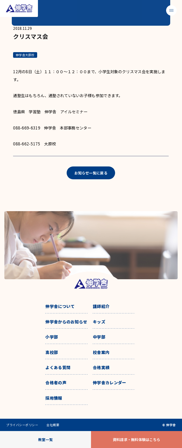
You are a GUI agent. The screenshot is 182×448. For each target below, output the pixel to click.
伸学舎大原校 (25, 55)
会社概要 (52, 424)
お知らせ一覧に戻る (90, 172)
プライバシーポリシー (22, 424)
